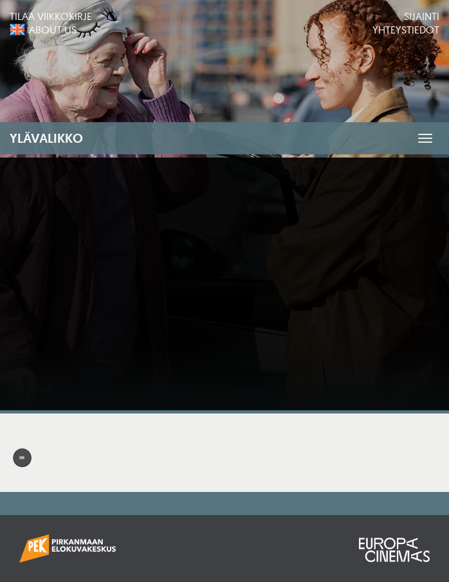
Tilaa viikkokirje (51, 16)
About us (53, 29)
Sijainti (421, 16)
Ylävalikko (46, 138)
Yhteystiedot (405, 29)
